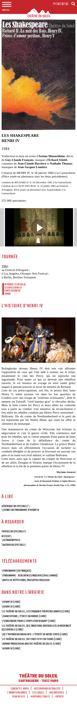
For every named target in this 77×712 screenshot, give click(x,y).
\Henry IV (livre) (11, 602)
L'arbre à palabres (17, 692)
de (67, 3)
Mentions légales (40, 696)
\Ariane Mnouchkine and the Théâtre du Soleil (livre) (31, 643)
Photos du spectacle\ (14, 531)
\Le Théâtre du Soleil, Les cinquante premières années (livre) (36, 611)
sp (62, 3)
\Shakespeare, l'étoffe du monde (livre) (24, 616)
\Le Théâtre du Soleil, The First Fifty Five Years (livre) (31, 639)
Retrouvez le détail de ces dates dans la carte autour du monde (15, 289)
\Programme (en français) (16, 570)
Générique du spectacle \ (16, 506)
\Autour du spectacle (14, 545)
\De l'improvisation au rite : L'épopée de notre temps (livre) (34, 634)
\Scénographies (11, 540)
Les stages (38, 692)
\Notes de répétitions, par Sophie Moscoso (25, 580)
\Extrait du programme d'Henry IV (20, 510)
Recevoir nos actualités (47, 688)
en (58, 3)
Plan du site (18, 696)
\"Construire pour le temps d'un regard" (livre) (28, 621)
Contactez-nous (20, 688)
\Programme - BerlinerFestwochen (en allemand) (29, 575)
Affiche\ (7, 536)
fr (54, 3)
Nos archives (56, 692)
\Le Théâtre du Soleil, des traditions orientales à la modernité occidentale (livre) (36, 627)
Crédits (59, 696)
